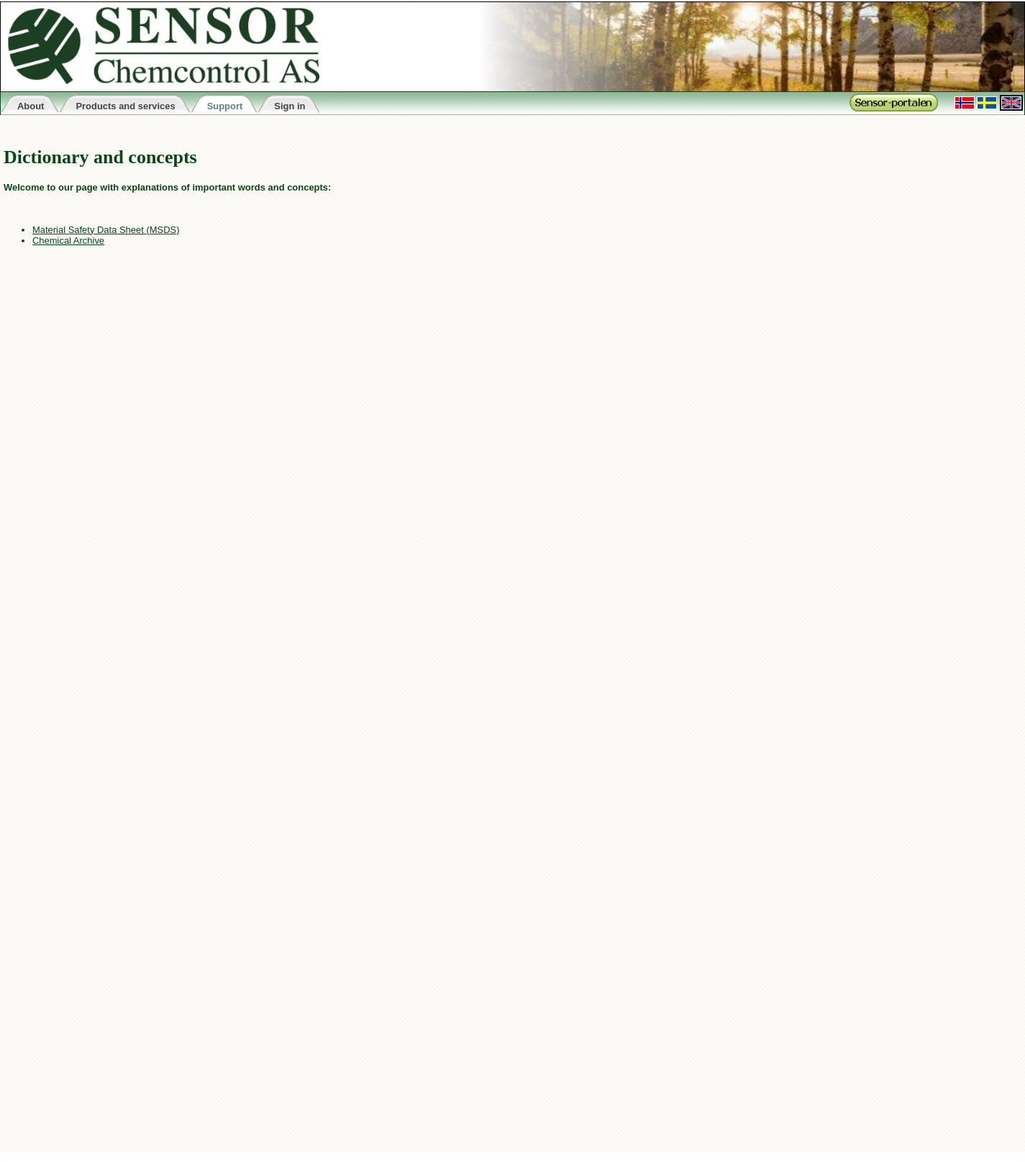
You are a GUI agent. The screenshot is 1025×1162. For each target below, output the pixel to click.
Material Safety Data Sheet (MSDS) (105, 229)
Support (225, 106)
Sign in (289, 106)
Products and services (125, 106)
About (30, 106)
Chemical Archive (68, 240)
